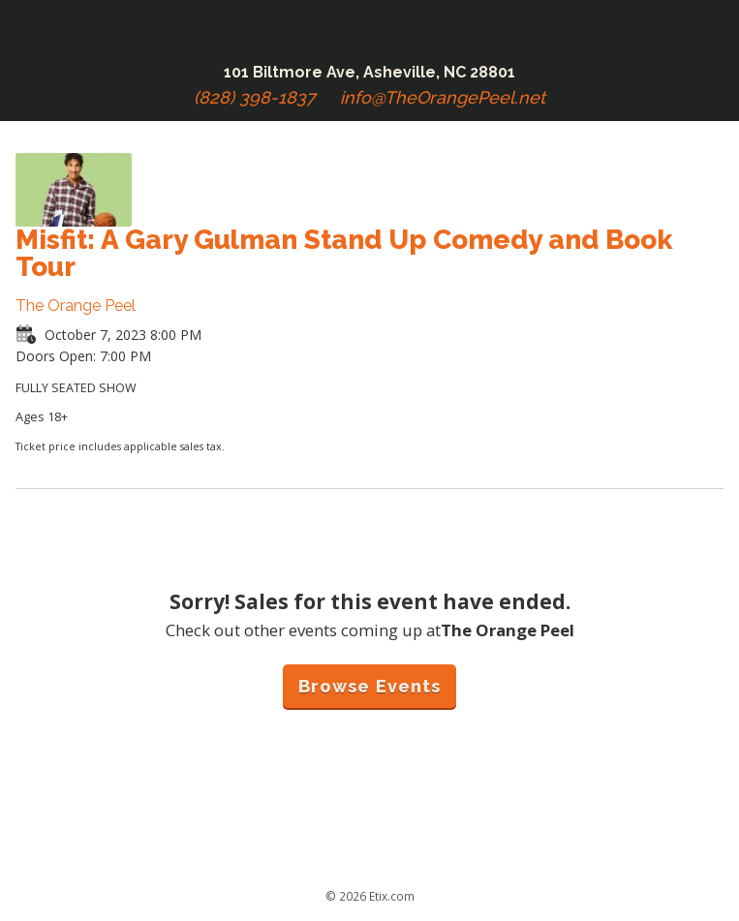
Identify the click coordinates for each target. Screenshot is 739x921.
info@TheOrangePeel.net (442, 97)
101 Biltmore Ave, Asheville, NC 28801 (369, 72)
